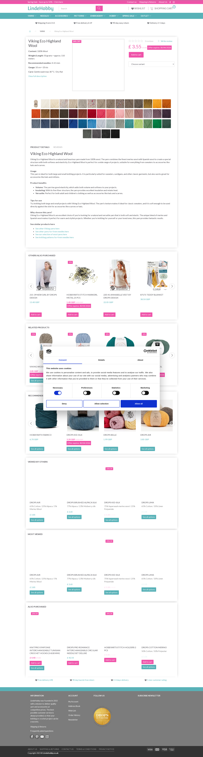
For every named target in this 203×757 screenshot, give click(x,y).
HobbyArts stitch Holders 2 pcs (120, 649)
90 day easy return (121, 23)
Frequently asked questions (41, 731)
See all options (37, 381)
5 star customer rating (157, 680)
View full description (37, 76)
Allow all (139, 404)
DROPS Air (145, 435)
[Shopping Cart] (162, 8)
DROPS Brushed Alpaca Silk (82, 502)
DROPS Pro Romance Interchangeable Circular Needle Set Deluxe (82, 650)
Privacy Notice (106, 749)
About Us (163, 2)
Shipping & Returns (147, 2)
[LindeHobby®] (40, 8)
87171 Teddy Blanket (151, 294)
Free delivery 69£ (45, 680)
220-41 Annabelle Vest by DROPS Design (117, 296)
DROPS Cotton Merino (154, 647)
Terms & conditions (86, 749)
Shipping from (44, 23)
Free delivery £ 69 (84, 23)
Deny (64, 404)
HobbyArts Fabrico (41, 435)
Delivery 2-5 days (157, 23)
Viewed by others (38, 461)
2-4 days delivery (121, 680)
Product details (39, 147)
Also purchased (37, 606)
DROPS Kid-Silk (74, 435)
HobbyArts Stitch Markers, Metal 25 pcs (82, 296)
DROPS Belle (110, 435)
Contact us (132, 2)
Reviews (57, 147)
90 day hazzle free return (83, 680)
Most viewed (35, 534)
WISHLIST (138, 8)
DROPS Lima (148, 502)
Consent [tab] (63, 360)
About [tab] (140, 360)
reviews (149, 41)
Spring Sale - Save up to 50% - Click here (45, 2)
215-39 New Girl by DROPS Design (43, 296)
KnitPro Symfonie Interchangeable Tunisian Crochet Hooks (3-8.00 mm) (45, 650)
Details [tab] (101, 360)
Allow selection (101, 404)
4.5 (53, 23)
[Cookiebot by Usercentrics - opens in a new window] (145, 351)
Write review (166, 41)
